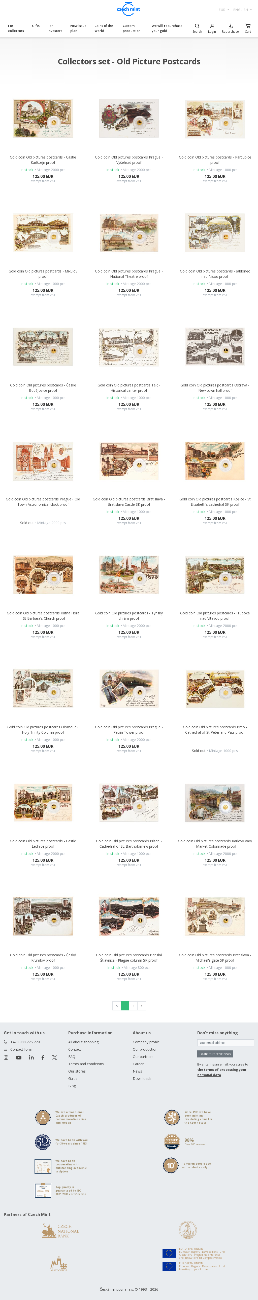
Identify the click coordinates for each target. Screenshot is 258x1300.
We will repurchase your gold (167, 28)
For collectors (16, 28)
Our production (145, 1049)
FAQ (71, 1056)
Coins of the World (103, 28)
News (137, 1071)
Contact (74, 1049)
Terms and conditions (86, 1063)
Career (138, 1063)
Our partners (143, 1056)
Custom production (132, 28)
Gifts (36, 25)
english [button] (241, 9)
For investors (55, 28)
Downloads (142, 1078)
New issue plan (78, 28)
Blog (72, 1085)
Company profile (146, 1042)
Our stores (77, 1071)
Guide (73, 1078)
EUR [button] (223, 9)
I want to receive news (215, 1054)
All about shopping (83, 1042)
